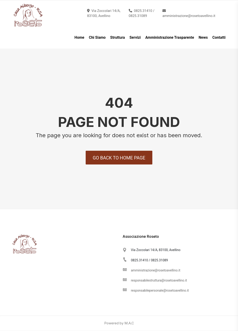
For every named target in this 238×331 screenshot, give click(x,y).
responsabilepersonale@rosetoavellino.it (160, 290)
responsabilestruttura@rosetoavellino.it (159, 280)
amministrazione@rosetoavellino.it (156, 270)
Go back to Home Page (119, 158)
